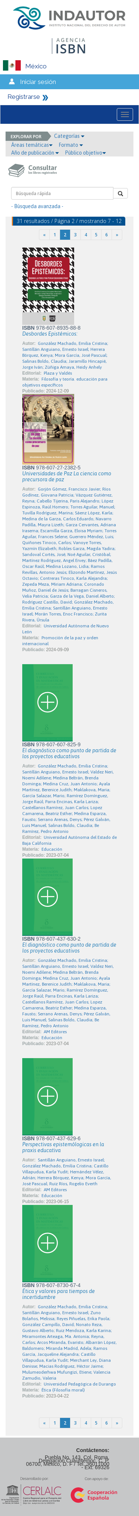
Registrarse (23, 96)
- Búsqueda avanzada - (37, 206)
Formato (71, 145)
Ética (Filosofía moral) (63, 1390)
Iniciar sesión (38, 81)
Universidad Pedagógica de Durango (80, 1384)
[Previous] (44, 234)
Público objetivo (85, 153)
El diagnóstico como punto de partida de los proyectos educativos (69, 753)
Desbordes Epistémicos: (49, 334)
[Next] (117, 234)
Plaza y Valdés (58, 373)
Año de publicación (35, 153)
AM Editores (55, 1031)
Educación (52, 849)
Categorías (69, 136)
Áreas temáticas (32, 145)
